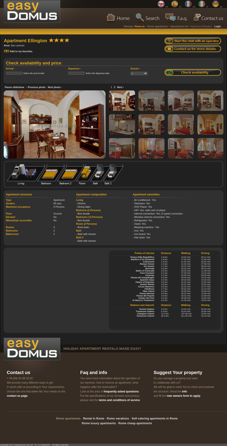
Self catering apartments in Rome (155, 418)
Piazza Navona (147, 293)
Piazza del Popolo (145, 296)
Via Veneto (149, 266)
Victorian (149, 275)
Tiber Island (148, 291)
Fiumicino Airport (145, 316)
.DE (221, 7)
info (184, 391)
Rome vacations (118, 418)
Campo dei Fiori (146, 298)
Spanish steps (147, 280)
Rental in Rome (93, 418)
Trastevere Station (145, 311)
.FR (193, 7)
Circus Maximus (146, 287)
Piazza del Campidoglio (142, 277)
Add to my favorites (18, 51)
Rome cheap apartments (135, 423)
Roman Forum (147, 264)
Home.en (140, 26)
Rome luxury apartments (99, 423)
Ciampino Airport (145, 314)
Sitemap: (129, 26)
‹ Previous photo (36, 87)
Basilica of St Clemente (142, 259)
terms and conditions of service (119, 400)
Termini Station (146, 309)
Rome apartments (157, 26)
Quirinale (149, 268)
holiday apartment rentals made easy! (102, 348)
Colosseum (148, 262)
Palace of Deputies (144, 282)
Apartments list (179, 26)
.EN (166, 7)
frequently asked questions (121, 391)
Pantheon (150, 289)
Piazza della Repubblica (142, 257)
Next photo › (55, 87)
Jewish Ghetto (147, 284)
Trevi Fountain (147, 273)
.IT (207, 7)
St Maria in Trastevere (143, 300)
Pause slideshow (14, 87)
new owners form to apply (183, 395)
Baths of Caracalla (145, 271)
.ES (180, 7)
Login (217, 26)
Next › (120, 87)
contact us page (17, 395)
